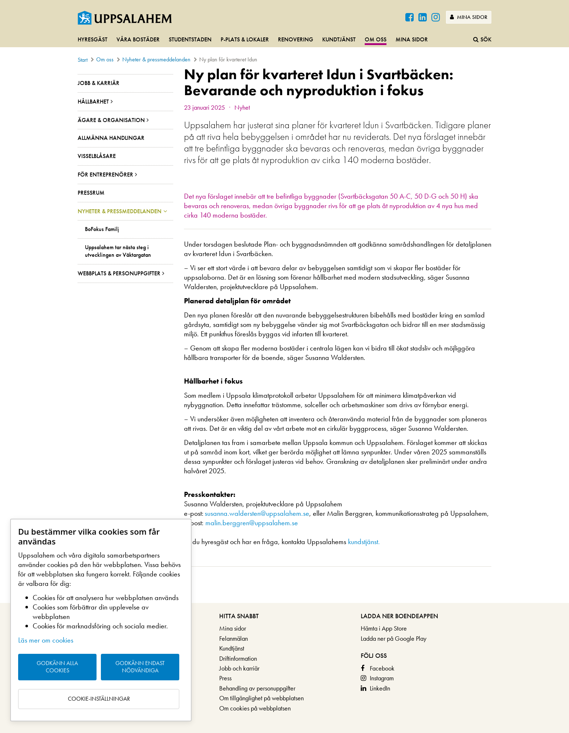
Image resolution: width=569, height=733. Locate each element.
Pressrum (91, 193)
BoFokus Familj (102, 229)
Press (225, 678)
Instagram (382, 678)
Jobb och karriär (239, 668)
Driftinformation (238, 658)
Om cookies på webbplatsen (255, 708)
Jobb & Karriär (98, 83)
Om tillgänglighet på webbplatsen (261, 698)
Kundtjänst (339, 39)
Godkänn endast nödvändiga (140, 667)
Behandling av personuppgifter (257, 688)
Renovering (295, 39)
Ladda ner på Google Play (393, 638)
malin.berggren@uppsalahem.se (251, 522)
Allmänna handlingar (111, 138)
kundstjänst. (364, 541)
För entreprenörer (105, 174)
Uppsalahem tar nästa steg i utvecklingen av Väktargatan (118, 251)
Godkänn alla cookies (57, 667)
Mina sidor (468, 17)
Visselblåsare (97, 156)
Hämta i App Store (384, 628)
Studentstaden (190, 39)
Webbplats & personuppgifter (119, 273)
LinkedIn (380, 688)
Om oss (375, 39)
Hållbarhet (93, 101)
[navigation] (284, 40)
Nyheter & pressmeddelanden (156, 59)
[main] (284, 334)
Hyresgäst (92, 39)
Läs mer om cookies (45, 640)
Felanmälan (233, 638)
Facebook (382, 668)
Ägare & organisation (111, 120)
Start (82, 60)
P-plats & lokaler (245, 39)
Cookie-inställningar (99, 698)
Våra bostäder (138, 39)
